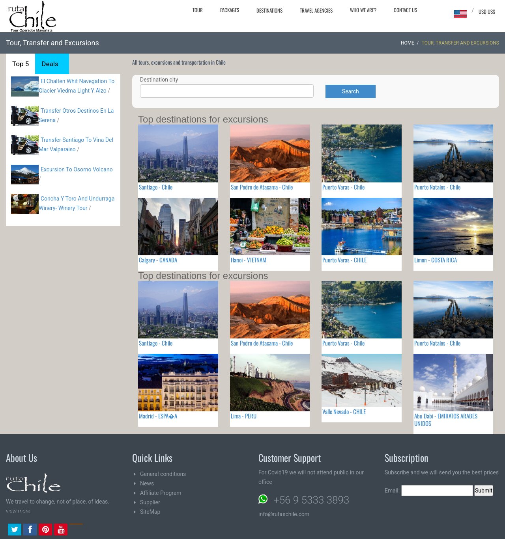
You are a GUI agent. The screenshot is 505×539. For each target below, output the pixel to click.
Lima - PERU (243, 415)
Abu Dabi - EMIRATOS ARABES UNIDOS (445, 419)
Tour (198, 10)
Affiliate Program (160, 493)
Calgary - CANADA (158, 259)
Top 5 (20, 64)
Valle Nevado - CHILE (344, 411)
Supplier (150, 502)
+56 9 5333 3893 (311, 500)
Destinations (269, 10)
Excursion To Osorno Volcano (77, 169)
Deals (49, 64)
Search (350, 91)
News (147, 483)
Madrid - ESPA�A (158, 415)
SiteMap (150, 512)
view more (18, 511)
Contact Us (405, 10)
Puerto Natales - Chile (437, 186)
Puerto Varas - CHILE (344, 259)
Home (407, 43)
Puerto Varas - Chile (343, 186)
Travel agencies (316, 10)
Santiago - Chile (155, 186)
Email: (429, 490)
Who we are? (363, 10)
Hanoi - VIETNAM (248, 259)
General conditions (163, 474)
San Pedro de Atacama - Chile (262, 186)
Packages (229, 10)
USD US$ (487, 11)
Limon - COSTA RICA (435, 259)
